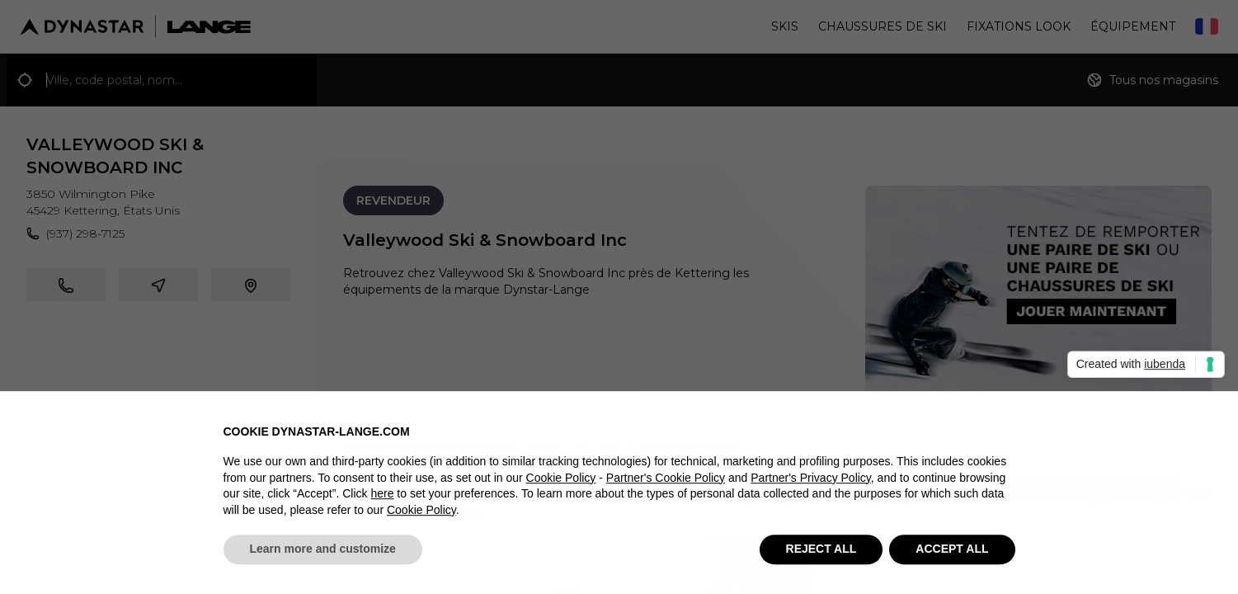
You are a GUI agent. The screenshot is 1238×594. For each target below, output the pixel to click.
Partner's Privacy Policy (811, 485)
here (381, 501)
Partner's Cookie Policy (665, 485)
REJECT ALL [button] (821, 556)
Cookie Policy (561, 485)
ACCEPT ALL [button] (952, 556)
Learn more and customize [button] (323, 556)
